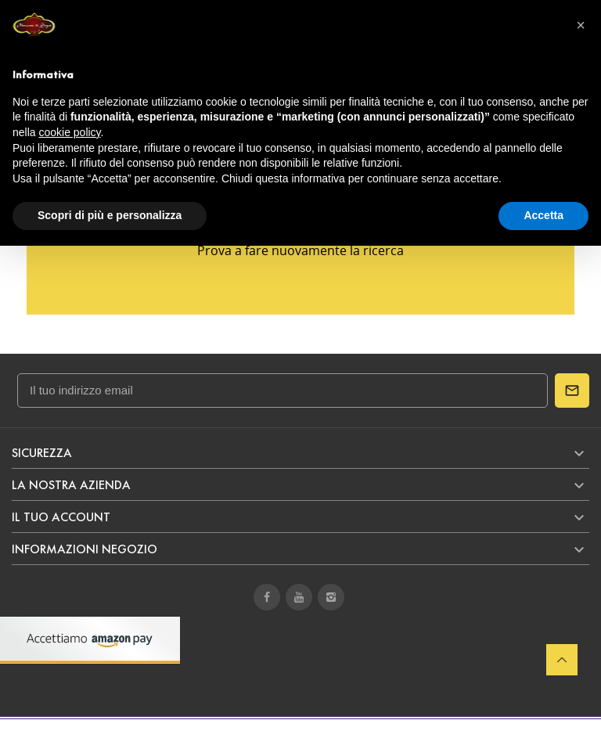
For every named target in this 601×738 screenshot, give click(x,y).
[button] (580, 25)
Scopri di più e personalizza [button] (110, 215)
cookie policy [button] (69, 132)
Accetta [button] (543, 215)
